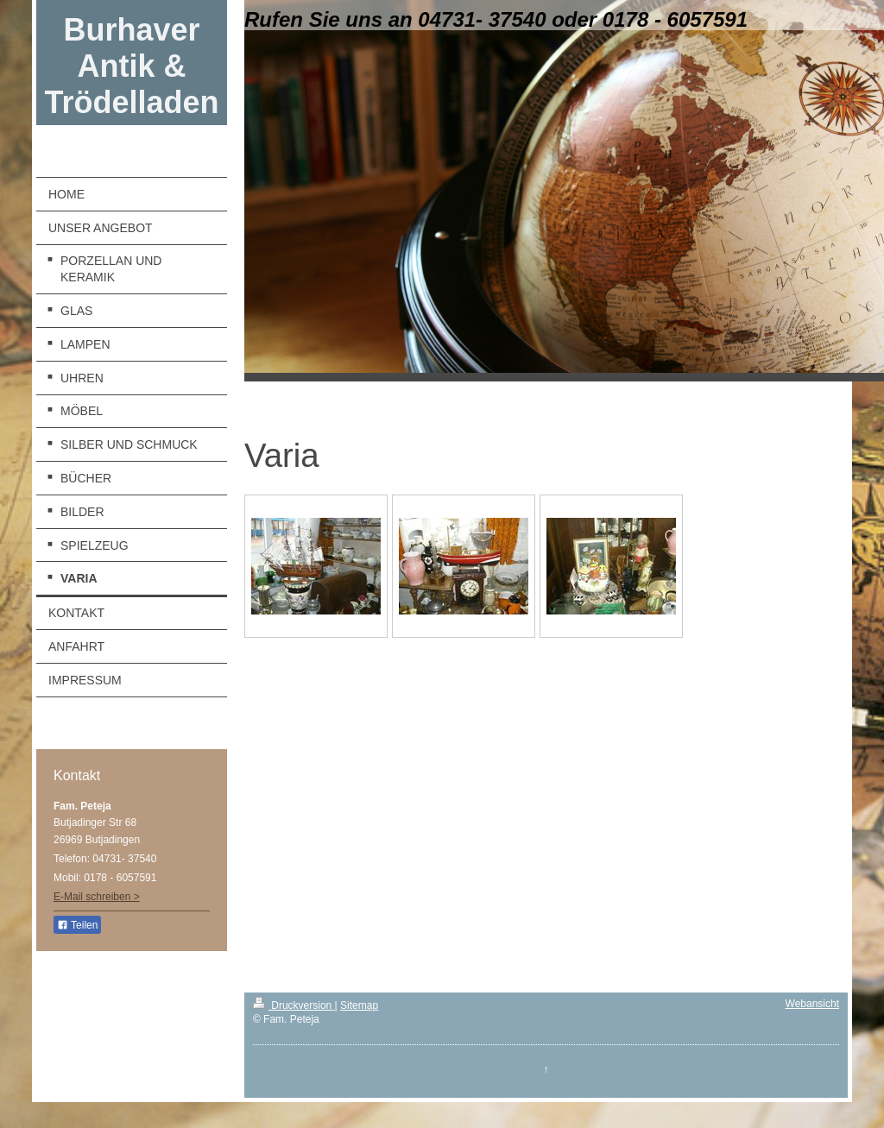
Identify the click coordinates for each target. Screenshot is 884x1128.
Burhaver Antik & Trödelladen (131, 66)
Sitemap (359, 1005)
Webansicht (812, 1004)
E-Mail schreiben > (97, 897)
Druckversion (294, 1005)
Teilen (77, 925)
